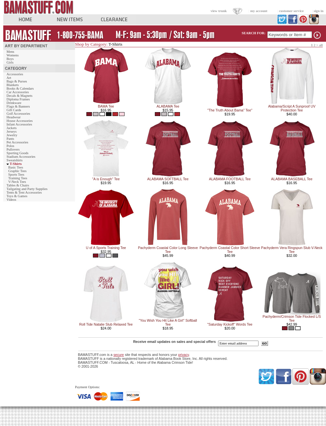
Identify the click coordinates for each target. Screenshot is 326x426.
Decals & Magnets (19, 95)
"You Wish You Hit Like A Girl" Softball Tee (168, 322)
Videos (11, 199)
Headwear (14, 117)
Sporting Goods (17, 153)
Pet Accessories (17, 142)
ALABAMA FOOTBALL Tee (230, 179)
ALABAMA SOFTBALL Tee (168, 179)
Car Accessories (18, 92)
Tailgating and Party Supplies (27, 189)
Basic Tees (15, 167)
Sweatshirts (14, 160)
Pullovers (13, 149)
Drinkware (14, 103)
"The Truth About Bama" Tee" (229, 110)
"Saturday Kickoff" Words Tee (229, 324)
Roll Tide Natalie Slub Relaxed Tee (106, 324)
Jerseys (12, 131)
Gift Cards (14, 110)
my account (258, 11)
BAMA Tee (106, 106)
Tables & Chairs (18, 185)
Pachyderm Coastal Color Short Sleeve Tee (230, 250)
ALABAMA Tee (167, 106)
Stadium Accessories (21, 156)
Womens (13, 55)
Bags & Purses (17, 81)
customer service (291, 11)
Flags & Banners (18, 106)
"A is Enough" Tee (106, 179)
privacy (183, 355)
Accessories (15, 74)
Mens (10, 51)
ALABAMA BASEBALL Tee (292, 179)
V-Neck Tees (17, 182)
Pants (10, 138)
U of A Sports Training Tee (106, 248)
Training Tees (17, 178)
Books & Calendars (20, 88)
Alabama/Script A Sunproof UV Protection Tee (291, 108)
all (321, 45)
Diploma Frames (18, 99)
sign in (318, 11)
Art (9, 78)
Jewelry (12, 135)
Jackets (12, 128)
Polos (10, 146)
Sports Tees (16, 174)
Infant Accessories (19, 124)
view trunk (219, 11)
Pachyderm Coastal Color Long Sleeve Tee (168, 250)
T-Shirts (16, 164)
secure (118, 355)
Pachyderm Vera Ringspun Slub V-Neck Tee (291, 250)
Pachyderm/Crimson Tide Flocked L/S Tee (292, 318)
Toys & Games (17, 196)
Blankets (13, 85)
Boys (10, 59)
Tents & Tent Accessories (24, 192)
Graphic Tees (17, 171)
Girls (10, 62)
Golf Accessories (18, 113)
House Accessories (20, 121)
